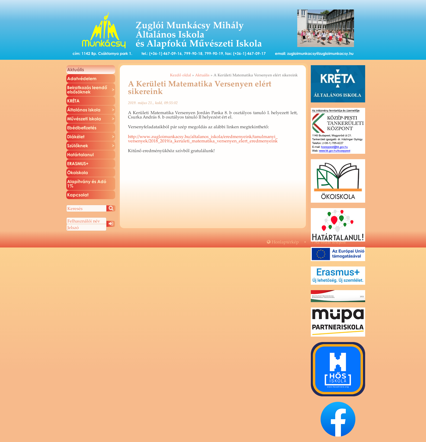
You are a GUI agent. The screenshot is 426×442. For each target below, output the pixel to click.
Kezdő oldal (180, 75)
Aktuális (202, 75)
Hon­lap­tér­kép (283, 242)
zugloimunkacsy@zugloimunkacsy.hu (320, 53)
